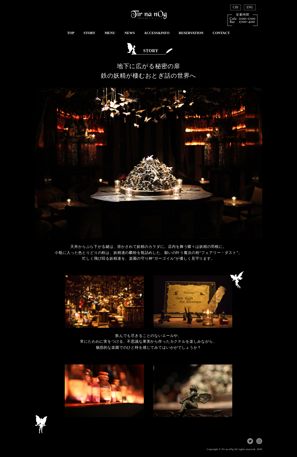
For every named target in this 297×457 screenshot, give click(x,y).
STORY (89, 33)
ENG (249, 7)
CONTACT (221, 33)
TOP (70, 33)
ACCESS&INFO (156, 33)
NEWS (130, 33)
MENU (110, 33)
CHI (235, 7)
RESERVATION (191, 33)
